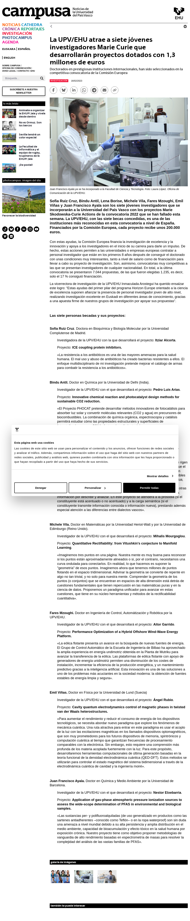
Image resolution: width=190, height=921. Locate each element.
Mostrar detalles (158, 476)
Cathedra (31, 24)
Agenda (10, 42)
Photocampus (17, 37)
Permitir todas (149, 487)
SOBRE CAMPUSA (11, 65)
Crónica (11, 29)
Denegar (40, 487)
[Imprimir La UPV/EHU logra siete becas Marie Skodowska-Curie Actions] (185, 26)
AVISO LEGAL (9, 71)
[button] (60, 876)
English (9, 57)
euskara (8, 49)
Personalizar (95, 487)
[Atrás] (51, 26)
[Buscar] (20, 78)
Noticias (11, 24)
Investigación (17, 33)
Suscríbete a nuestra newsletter (24, 91)
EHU (33, 71)
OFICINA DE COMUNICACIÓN (16, 68)
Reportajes (32, 29)
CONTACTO (23, 71)
